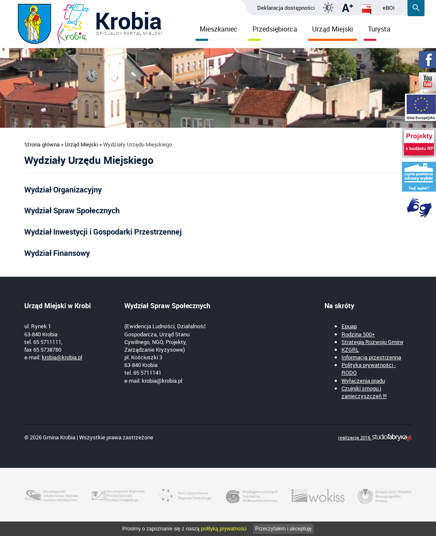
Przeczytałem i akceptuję (283, 529)
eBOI (389, 7)
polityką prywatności (224, 529)
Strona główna (42, 144)
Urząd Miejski (332, 32)
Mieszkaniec (216, 32)
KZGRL (350, 349)
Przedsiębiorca (272, 32)
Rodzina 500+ (358, 334)
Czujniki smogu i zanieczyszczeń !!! (364, 392)
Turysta (377, 32)
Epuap (349, 326)
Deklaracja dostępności (286, 7)
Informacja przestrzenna (371, 357)
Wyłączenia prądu (363, 380)
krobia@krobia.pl (62, 357)
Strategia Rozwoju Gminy (372, 342)
